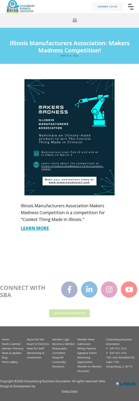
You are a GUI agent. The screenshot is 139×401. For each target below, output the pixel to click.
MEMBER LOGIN (107, 6)
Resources (58, 366)
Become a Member (63, 344)
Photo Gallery (10, 362)
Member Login (60, 339)
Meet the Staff (35, 348)
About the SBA (35, 339)
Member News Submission (86, 342)
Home (5, 339)
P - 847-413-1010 (116, 348)
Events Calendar (11, 344)
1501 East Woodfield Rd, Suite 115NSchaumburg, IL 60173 (120, 362)
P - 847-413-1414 (116, 353)
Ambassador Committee (59, 351)
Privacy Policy (69, 391)
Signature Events (87, 353)
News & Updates (12, 353)
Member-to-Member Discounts (89, 369)
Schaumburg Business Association (119, 342)
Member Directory (12, 348)
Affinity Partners (86, 348)
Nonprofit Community (59, 360)
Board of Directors (38, 344)
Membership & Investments (35, 355)
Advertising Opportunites (85, 360)
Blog (4, 357)
